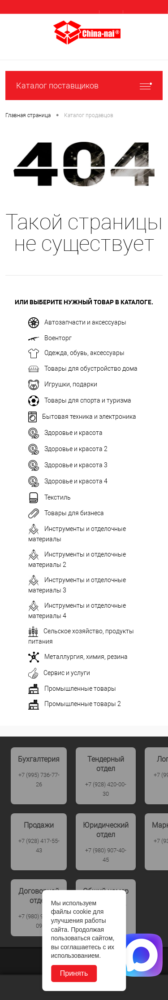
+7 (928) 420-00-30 (105, 789)
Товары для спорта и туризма (79, 400)
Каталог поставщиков (84, 85)
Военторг (50, 338)
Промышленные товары (72, 689)
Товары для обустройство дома (83, 369)
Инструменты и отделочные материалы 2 (77, 558)
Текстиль (49, 497)
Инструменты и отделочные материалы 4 (77, 610)
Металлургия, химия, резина (78, 657)
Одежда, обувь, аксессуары (76, 353)
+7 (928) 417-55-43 (39, 846)
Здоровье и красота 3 (68, 465)
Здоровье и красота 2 (68, 449)
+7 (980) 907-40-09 (39, 921)
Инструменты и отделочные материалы (77, 533)
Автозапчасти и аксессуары (77, 322)
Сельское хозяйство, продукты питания (81, 635)
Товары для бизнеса (66, 513)
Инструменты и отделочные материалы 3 (77, 584)
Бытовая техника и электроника (82, 417)
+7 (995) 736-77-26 (39, 780)
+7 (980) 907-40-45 (105, 855)
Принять (74, 973)
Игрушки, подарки (62, 385)
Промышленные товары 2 (74, 705)
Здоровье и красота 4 (68, 481)
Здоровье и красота (65, 433)
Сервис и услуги (59, 673)
